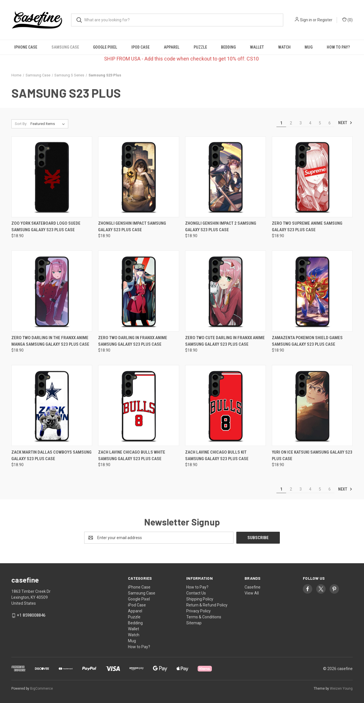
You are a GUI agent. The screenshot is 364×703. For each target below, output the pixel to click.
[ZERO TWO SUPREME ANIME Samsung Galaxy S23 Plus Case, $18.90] (312, 176)
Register (324, 20)
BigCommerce (41, 689)
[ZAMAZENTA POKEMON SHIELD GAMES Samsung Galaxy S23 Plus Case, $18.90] (312, 291)
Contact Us (196, 593)
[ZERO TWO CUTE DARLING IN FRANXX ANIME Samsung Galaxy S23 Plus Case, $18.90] (225, 291)
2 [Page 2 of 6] (291, 123)
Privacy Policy (198, 611)
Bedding (228, 47)
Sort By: (21, 124)
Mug (309, 47)
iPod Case (140, 47)
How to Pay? (338, 47)
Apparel (171, 47)
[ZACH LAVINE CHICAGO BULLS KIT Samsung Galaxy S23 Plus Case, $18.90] (225, 405)
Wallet (257, 47)
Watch (284, 47)
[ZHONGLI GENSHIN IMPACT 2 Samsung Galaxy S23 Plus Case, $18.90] (225, 176)
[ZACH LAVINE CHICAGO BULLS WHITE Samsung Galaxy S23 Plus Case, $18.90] (138, 405)
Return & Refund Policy (207, 605)
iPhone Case (25, 47)
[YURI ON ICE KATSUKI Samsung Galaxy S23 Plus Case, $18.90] (312, 405)
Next (345, 123)
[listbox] (49, 124)
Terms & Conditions (203, 617)
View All (252, 593)
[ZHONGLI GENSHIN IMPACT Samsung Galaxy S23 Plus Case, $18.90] (138, 176)
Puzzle (200, 47)
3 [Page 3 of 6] (300, 123)
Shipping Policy (199, 599)
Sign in (306, 20)
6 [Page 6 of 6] (329, 123)
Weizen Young (341, 689)
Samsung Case (65, 47)
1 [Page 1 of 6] (281, 123)
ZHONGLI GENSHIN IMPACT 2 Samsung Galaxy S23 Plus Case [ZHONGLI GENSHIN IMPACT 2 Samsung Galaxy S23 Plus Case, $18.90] (220, 226)
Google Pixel (105, 47)
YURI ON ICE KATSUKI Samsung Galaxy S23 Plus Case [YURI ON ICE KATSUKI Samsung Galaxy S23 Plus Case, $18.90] (312, 455)
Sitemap (194, 623)
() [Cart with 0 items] (347, 19)
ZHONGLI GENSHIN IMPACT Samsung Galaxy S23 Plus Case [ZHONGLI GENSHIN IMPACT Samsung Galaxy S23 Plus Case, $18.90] (132, 226)
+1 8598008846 (31, 615)
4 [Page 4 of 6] (310, 123)
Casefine (252, 587)
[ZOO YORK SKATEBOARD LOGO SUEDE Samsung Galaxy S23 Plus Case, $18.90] (52, 176)
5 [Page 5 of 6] (320, 123)
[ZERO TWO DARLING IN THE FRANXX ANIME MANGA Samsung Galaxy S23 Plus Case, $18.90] (52, 291)
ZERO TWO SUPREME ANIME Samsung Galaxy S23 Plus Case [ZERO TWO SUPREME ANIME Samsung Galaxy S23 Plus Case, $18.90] (307, 226)
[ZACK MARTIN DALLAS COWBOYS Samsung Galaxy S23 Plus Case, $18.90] (52, 405)
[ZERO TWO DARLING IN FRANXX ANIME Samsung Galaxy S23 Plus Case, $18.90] (138, 291)
